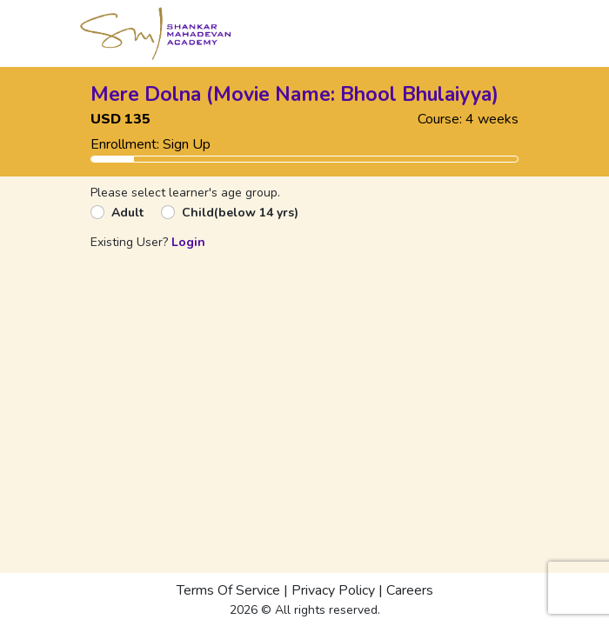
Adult (127, 212)
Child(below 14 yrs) (240, 212)
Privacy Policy (333, 590)
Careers (409, 590)
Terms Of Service (228, 590)
